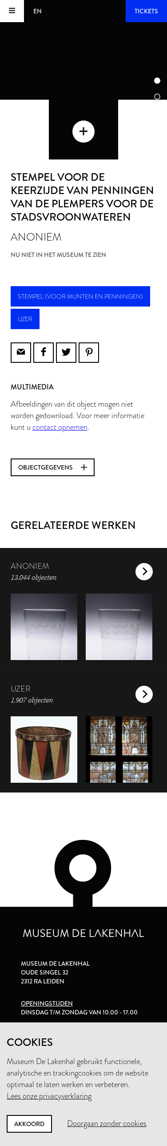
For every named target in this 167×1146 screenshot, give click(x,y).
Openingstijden (47, 1003)
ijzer (25, 319)
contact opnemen (59, 427)
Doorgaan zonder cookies (107, 1123)
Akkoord (29, 1123)
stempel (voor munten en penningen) (80, 296)
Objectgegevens (52, 467)
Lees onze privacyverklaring (49, 1096)
